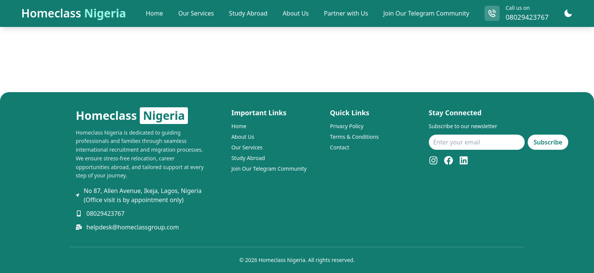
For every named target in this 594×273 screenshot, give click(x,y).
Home (239, 126)
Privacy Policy (346, 126)
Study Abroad (248, 158)
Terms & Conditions (354, 136)
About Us (242, 136)
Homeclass (73, 13)
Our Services (247, 147)
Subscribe (548, 142)
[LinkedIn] (463, 160)
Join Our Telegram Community (426, 13)
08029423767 (527, 17)
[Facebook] (448, 160)
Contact (339, 147)
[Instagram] (433, 160)
